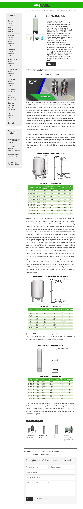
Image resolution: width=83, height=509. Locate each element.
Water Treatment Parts (11, 115)
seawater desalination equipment (42, 454)
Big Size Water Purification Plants (13, 163)
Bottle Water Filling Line (12, 90)
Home (28, 11)
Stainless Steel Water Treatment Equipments (11, 106)
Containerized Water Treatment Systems (12, 73)
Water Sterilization (11, 122)
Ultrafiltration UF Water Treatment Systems (12, 53)
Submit (29, 499)
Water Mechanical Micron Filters (50, 11)
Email (51, 64)
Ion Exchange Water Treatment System (12, 63)
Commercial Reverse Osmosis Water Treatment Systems (11, 26)
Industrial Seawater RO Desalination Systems (14, 140)
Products (35, 11)
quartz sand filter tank (39, 451)
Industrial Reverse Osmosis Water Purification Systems (13, 157)
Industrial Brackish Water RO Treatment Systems (14, 148)
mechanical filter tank (53, 451)
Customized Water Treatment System (11, 83)
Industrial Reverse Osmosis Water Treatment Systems (11, 40)
